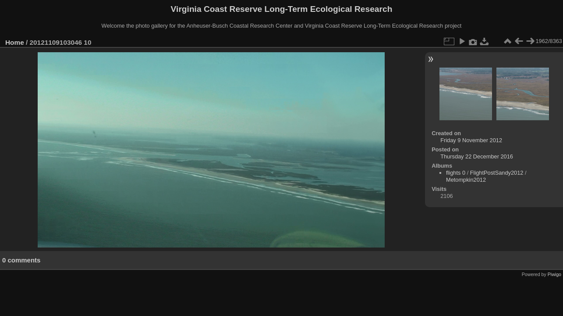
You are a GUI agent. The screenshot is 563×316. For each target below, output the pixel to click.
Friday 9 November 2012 (471, 140)
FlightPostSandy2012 (497, 172)
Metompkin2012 (466, 179)
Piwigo (554, 274)
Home (14, 42)
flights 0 (455, 172)
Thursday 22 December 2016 (476, 156)
